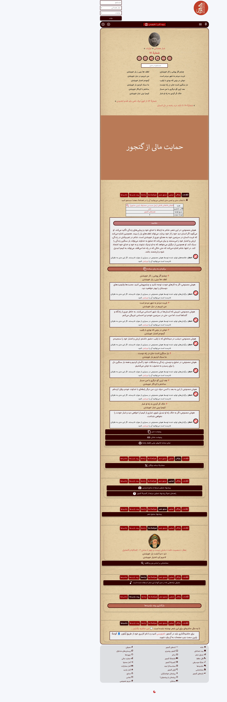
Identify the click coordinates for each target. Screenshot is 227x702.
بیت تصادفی (159, 651)
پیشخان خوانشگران (128, 673)
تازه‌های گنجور (158, 673)
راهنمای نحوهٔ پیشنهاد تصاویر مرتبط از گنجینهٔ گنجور (113, 493)
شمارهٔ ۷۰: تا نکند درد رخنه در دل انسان (134, 105)
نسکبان (133, 681)
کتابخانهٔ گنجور (130, 658)
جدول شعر (159, 655)
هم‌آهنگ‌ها (111, 195)
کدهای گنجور (131, 647)
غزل (108, 208)
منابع (89, 673)
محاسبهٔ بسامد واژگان (114, 465)
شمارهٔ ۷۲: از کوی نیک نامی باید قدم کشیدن (96, 101)
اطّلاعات (144, 195)
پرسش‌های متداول (83, 651)
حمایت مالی (86, 658)
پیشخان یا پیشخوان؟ (128, 677)
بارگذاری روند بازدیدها (113, 605)
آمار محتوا (87, 662)
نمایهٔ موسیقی (158, 662)
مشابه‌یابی (160, 670)
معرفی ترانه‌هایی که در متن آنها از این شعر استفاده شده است (113, 582)
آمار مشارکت (86, 666)
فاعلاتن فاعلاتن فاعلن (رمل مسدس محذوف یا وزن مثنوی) (111, 205)
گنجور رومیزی (130, 651)
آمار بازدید (87, 670)
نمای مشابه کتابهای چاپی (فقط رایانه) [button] (113, 443)
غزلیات (108, 48)
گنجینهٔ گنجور (130, 662)
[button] (165, 24)
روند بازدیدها (93, 195)
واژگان (137, 195)
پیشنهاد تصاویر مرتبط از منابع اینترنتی (113, 488)
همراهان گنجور (109, 211)
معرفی (88, 647)
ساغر (134, 655)
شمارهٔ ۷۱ (113, 53)
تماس (88, 677)
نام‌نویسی (120, 634)
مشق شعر (122, 195)
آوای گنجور (132, 670)
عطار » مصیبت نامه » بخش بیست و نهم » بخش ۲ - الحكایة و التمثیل (113, 550)
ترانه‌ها (102, 195)
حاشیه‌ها (83, 195)
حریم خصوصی (85, 681)
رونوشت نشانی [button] (113, 437)
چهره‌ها (88, 655)
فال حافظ (160, 658)
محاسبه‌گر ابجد (130, 666)
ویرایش (104, 261)
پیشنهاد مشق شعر (113, 514)
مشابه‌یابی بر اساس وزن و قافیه (113, 563)
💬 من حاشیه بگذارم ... (101, 628)
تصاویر (130, 195)
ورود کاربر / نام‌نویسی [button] (113, 24)
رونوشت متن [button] (113, 432)
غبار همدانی (118, 48)
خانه (162, 647)
